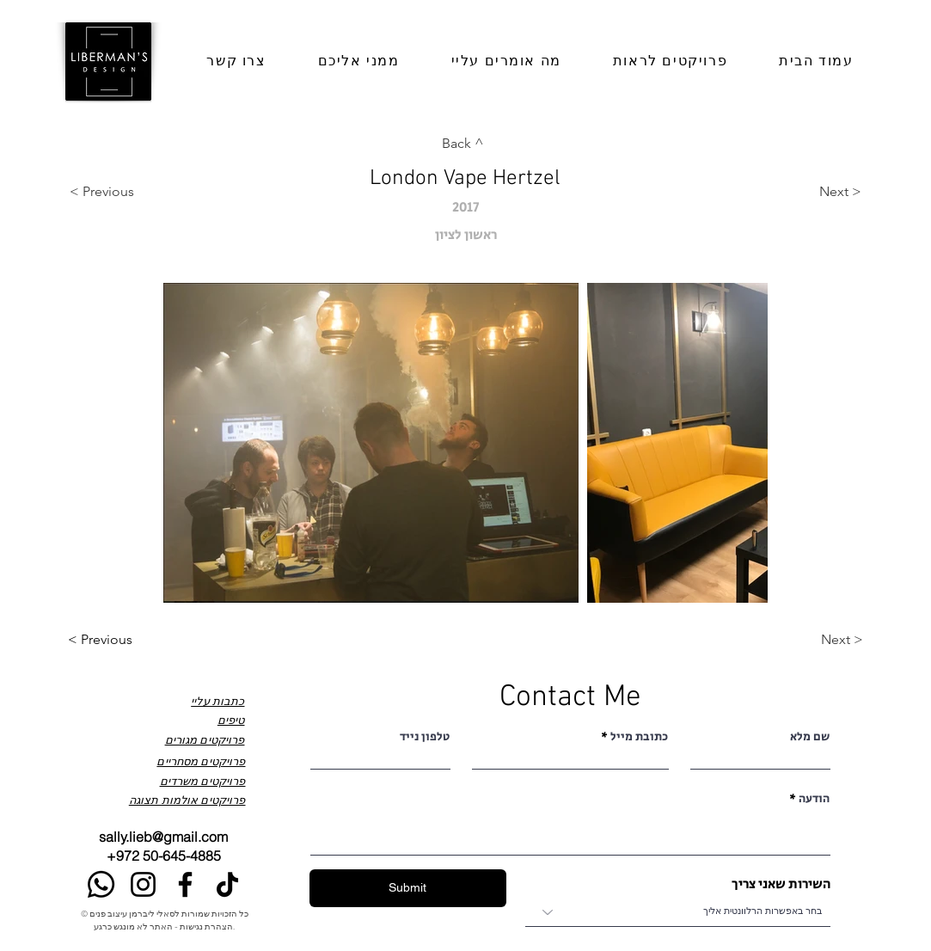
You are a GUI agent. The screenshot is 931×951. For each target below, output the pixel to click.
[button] (359, 61)
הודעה (814, 799)
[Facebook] (185, 884)
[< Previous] (122, 192)
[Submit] (407, 888)
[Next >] (809, 192)
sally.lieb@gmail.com (163, 836)
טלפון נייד (425, 737)
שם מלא (810, 737)
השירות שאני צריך (781, 885)
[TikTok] (227, 884)
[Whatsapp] (101, 884)
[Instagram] (143, 884)
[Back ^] (466, 144)
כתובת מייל (639, 737)
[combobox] (677, 912)
